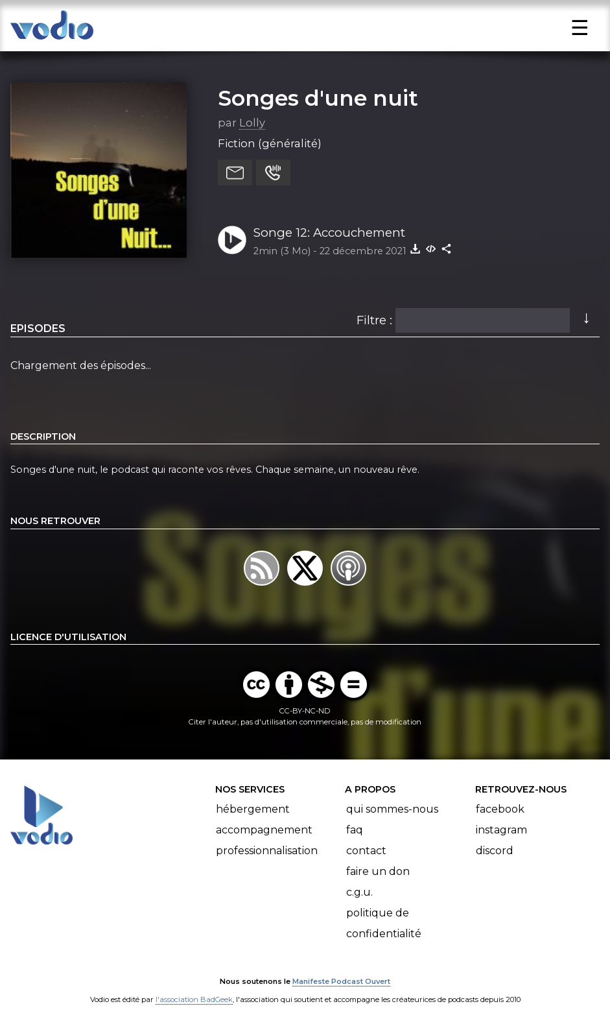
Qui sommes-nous (392, 809)
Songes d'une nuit (318, 98)
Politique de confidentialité (383, 923)
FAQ (354, 830)
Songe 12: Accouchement (329, 232)
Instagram (501, 830)
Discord (494, 850)
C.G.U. (359, 892)
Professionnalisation (267, 850)
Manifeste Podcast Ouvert (341, 981)
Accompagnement (264, 830)
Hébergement (253, 809)
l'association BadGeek (194, 999)
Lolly (252, 122)
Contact (366, 850)
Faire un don (378, 871)
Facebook (500, 809)
